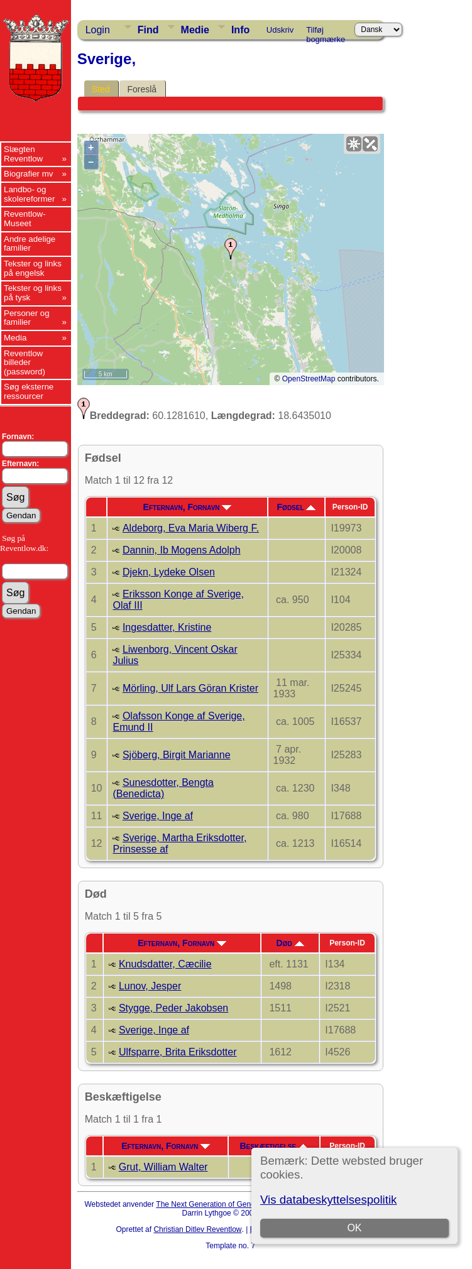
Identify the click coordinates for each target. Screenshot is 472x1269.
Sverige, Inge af (158, 815)
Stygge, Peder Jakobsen (173, 1008)
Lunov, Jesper (150, 986)
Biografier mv (28, 173)
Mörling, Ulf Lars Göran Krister (190, 688)
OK (355, 1228)
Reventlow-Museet (25, 218)
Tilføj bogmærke (325, 32)
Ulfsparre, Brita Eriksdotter (178, 1052)
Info (240, 30)
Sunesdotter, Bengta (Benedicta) (163, 788)
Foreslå (141, 89)
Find (148, 30)
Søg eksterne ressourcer (28, 391)
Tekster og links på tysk (33, 292)
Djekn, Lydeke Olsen (169, 572)
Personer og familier (27, 317)
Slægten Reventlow (23, 153)
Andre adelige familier (29, 243)
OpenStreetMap (309, 378)
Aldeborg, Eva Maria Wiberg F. (191, 528)
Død (290, 943)
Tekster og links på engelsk (33, 268)
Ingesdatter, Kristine (167, 627)
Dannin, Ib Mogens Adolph (182, 550)
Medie (195, 30)
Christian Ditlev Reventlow (197, 1229)
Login (97, 30)
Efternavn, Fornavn (187, 507)
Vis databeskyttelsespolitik (328, 1199)
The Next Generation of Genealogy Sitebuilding (235, 1204)
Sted (101, 89)
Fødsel (296, 507)
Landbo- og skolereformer (29, 194)
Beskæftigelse (273, 1146)
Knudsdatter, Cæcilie (165, 964)
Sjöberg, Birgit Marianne (177, 754)
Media (15, 337)
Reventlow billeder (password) (24, 362)
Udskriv (280, 30)
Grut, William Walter (163, 1167)
